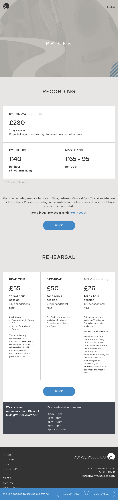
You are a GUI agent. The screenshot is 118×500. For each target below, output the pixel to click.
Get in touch (78, 212)
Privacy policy (12, 487)
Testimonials (11, 469)
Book (59, 225)
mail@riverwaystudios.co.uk (99, 476)
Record (7, 455)
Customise (101, 493)
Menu (111, 6)
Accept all (71, 493)
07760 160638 (105, 472)
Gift (6, 473)
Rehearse (9, 459)
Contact (9, 482)
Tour (6, 464)
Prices (7, 478)
